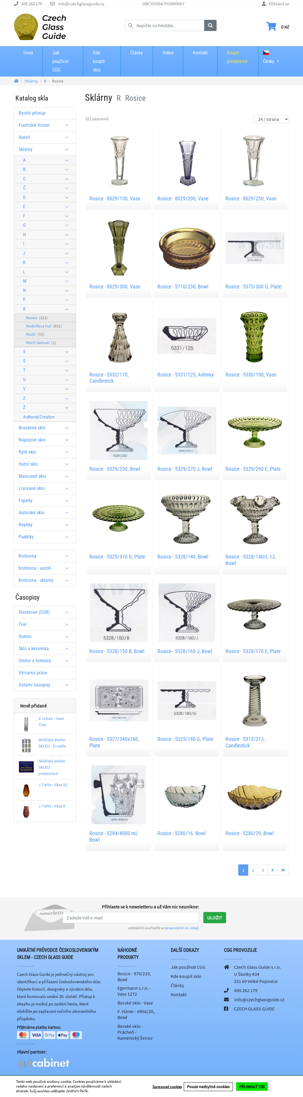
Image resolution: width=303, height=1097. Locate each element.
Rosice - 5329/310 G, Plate (117, 557)
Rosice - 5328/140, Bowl (182, 557)
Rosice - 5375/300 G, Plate (253, 286)
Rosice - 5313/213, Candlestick (245, 742)
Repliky (46, 525)
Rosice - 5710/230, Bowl (182, 286)
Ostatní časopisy (46, 685)
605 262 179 (32, 4)
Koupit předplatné (237, 57)
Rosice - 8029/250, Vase (250, 198)
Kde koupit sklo (99, 61)
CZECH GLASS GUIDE (254, 1009)
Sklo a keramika (46, 648)
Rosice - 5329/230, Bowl (114, 469)
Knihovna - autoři (46, 568)
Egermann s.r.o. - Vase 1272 (134, 991)
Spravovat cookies (167, 1086)
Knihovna (46, 556)
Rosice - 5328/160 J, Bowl (184, 651)
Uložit (214, 918)
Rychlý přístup (32, 113)
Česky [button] (268, 57)
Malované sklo (46, 476)
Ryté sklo (46, 452)
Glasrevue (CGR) (46, 612)
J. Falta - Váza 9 (51, 806)
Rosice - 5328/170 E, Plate (253, 651)
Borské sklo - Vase (135, 1003)
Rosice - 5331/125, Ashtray (185, 374)
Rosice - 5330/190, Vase (250, 374)
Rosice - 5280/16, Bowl (181, 833)
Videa (167, 53)
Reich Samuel (41, 342)
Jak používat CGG (60, 61)
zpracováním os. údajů (182, 928)
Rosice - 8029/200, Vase (182, 198)
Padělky (46, 537)
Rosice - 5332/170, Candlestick (109, 377)
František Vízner (46, 125)
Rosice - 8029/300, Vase (114, 286)
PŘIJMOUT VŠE (252, 1086)
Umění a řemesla (46, 660)
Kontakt (200, 53)
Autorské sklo (46, 512)
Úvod (28, 53)
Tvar (46, 624)
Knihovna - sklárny (46, 580)
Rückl (35, 334)
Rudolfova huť (44, 326)
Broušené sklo (46, 428)
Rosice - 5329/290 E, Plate (253, 469)
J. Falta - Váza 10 (52, 784)
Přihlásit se (279, 4)
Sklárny (46, 149)
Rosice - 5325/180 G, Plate (185, 739)
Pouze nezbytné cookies (208, 1086)
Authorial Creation (38, 417)
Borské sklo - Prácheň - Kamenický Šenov (134, 1032)
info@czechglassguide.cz (81, 4)
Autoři (46, 137)
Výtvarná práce (33, 673)
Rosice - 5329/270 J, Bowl (184, 469)
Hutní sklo (46, 464)
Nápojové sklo (46, 440)
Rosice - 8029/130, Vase (114, 198)
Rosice (37, 317)
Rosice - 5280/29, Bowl (249, 833)
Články (136, 53)
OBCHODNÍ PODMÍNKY (163, 4)
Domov (46, 636)
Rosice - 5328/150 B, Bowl (116, 651)
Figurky (46, 500)
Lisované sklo (46, 488)
